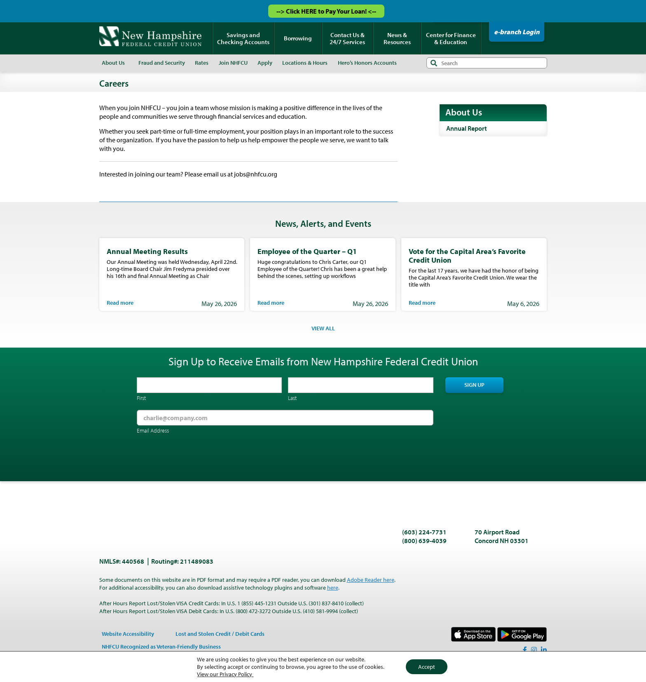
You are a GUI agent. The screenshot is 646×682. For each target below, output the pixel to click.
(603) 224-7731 (424, 532)
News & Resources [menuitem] (397, 38)
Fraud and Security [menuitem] (161, 62)
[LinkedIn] (544, 650)
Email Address (153, 430)
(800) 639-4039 (424, 540)
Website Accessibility (128, 633)
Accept (426, 666)
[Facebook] (525, 650)
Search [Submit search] (433, 62)
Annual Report (466, 128)
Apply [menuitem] (264, 62)
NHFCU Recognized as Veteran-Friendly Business (161, 646)
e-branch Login (517, 32)
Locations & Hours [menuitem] (305, 62)
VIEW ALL (323, 328)
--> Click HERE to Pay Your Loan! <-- (326, 11)
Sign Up (474, 384)
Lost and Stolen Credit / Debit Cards (220, 633)
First (141, 398)
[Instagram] (534, 650)
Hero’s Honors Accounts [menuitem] (367, 62)
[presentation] (199, 458)
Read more (120, 302)
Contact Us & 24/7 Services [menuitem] (347, 38)
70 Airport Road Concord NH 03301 (502, 536)
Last (292, 398)
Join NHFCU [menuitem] (233, 62)
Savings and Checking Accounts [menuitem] (243, 38)
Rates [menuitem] (201, 62)
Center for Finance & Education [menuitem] (451, 38)
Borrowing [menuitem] (298, 38)
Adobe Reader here (370, 579)
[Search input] (486, 62)
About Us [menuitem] (113, 62)
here (332, 587)
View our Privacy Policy (225, 674)
